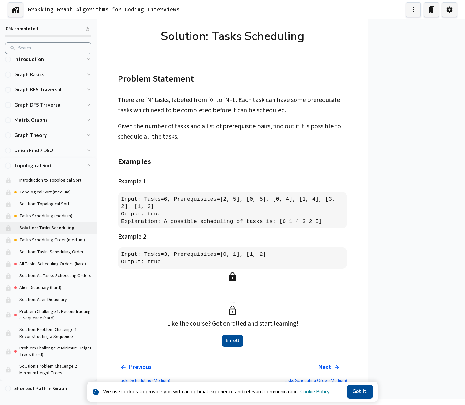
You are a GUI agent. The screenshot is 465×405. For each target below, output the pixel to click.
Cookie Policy (315, 392)
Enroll (232, 341)
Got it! (360, 392)
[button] (48, 59)
